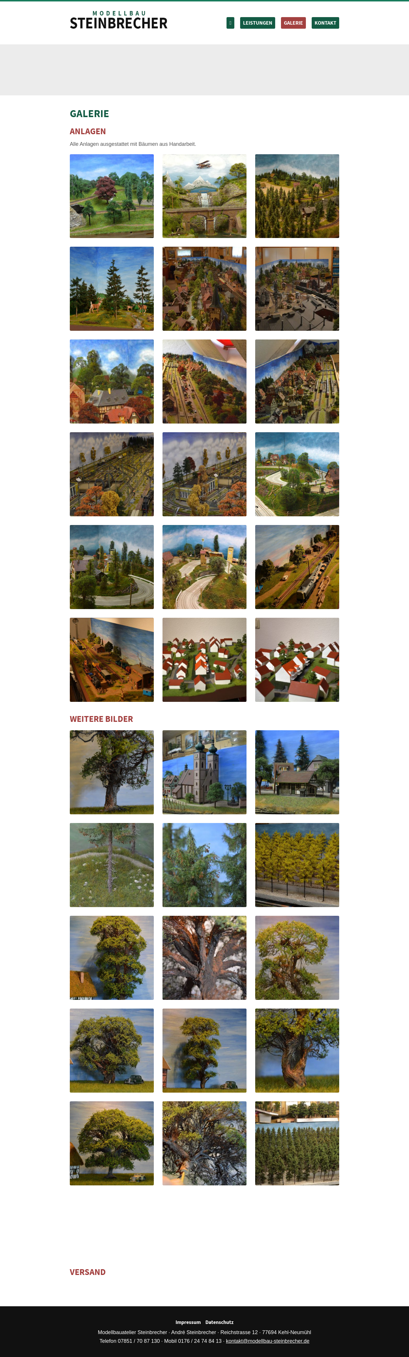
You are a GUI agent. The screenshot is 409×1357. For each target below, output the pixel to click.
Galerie (293, 22)
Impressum (188, 1322)
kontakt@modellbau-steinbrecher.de (267, 1341)
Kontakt (325, 22)
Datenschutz (219, 1322)
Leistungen (257, 22)
